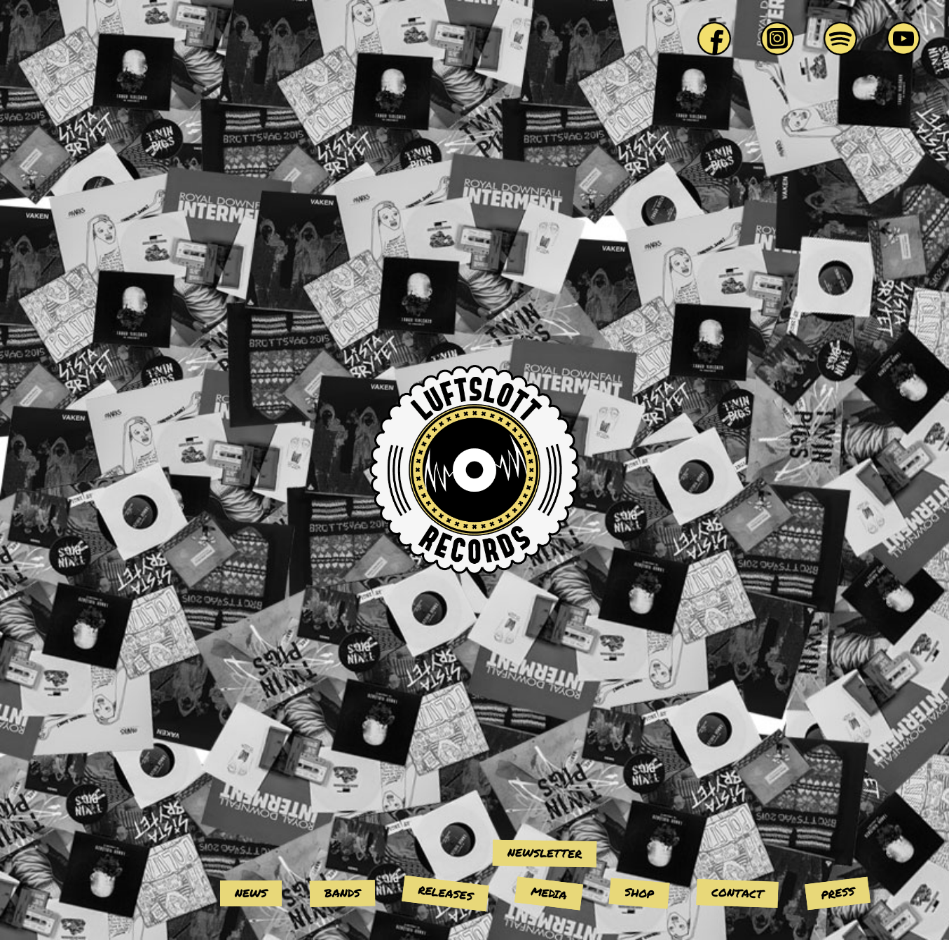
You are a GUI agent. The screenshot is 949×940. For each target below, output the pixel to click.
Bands (342, 893)
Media (549, 893)
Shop (639, 892)
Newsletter (544, 853)
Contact (737, 893)
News (251, 893)
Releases (445, 892)
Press (837, 893)
